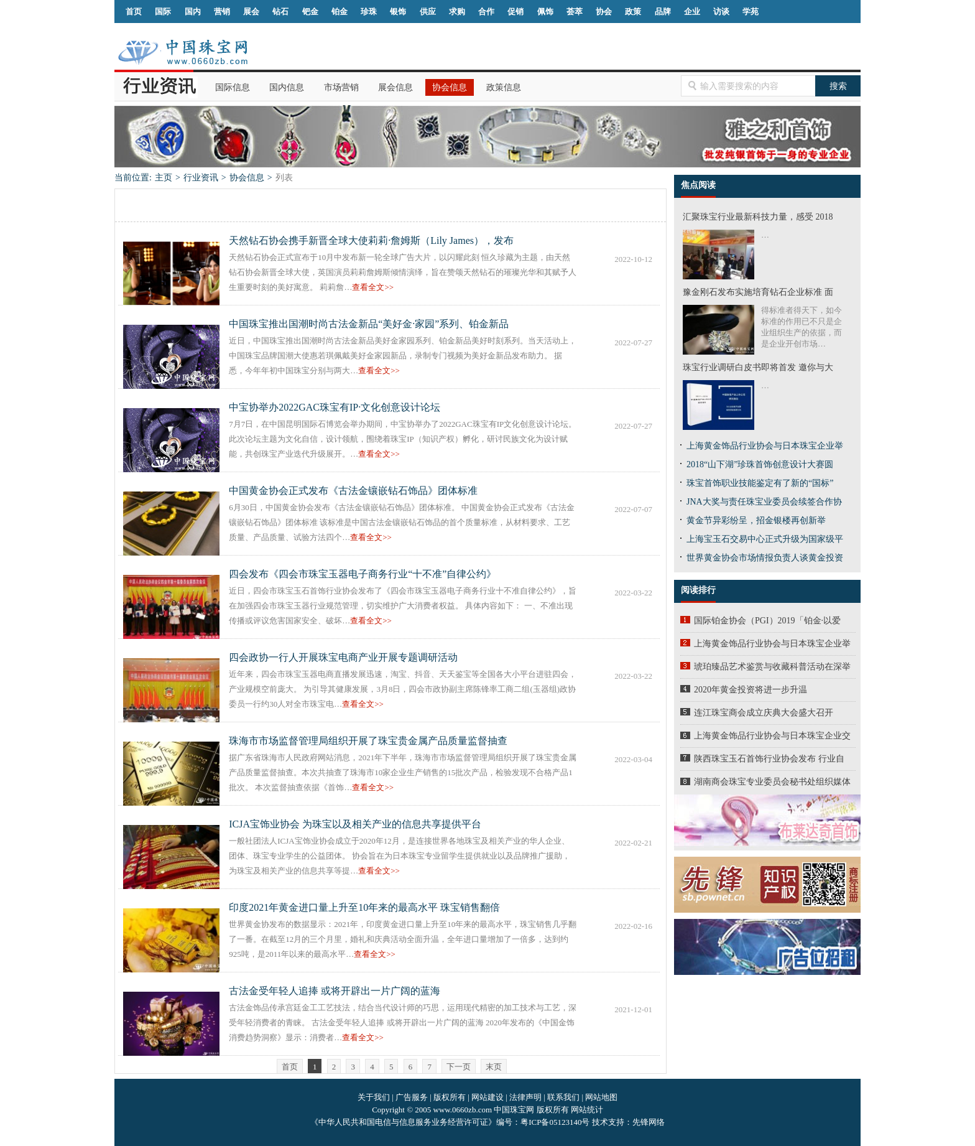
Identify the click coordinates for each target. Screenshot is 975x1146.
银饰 (398, 11)
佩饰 (545, 11)
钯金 (310, 11)
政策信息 (503, 87)
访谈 (721, 11)
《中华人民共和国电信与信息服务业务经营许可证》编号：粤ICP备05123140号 (450, 1122)
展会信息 (395, 87)
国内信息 (286, 87)
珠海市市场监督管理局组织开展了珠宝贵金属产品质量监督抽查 (368, 740)
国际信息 (232, 87)
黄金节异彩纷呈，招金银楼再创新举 (756, 520)
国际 (163, 11)
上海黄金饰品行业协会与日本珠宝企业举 (764, 445)
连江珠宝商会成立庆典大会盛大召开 (763, 712)
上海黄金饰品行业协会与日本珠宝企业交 (772, 735)
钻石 (280, 11)
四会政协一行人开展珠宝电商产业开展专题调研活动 (343, 657)
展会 (251, 11)
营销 (222, 11)
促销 (515, 11)
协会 (604, 11)
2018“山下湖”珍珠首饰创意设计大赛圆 (759, 464)
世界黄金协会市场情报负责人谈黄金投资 (764, 557)
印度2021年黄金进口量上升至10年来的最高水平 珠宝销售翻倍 (364, 907)
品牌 (663, 11)
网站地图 (601, 1097)
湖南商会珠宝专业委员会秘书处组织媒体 (772, 781)
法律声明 (525, 1097)
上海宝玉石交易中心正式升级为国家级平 (764, 539)
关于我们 (374, 1097)
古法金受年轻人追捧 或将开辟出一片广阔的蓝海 (334, 990)
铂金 (339, 11)
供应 (428, 11)
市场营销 (341, 87)
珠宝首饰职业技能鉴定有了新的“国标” (759, 483)
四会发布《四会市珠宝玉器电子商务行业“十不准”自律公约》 (362, 574)
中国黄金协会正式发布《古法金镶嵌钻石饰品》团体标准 (353, 490)
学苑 (750, 11)
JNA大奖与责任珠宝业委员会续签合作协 (764, 501)
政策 (633, 11)
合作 (486, 11)
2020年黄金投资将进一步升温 (750, 689)
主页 (163, 177)
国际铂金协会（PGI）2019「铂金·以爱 (767, 620)
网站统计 (587, 1109)
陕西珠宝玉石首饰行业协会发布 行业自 (769, 758)
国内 (193, 11)
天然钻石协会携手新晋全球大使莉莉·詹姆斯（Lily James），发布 (371, 240)
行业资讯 (200, 177)
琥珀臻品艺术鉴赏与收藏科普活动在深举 (772, 666)
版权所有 (449, 1097)
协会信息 (449, 87)
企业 (692, 11)
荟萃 (574, 11)
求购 (457, 11)
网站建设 (487, 1097)
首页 (134, 11)
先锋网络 (648, 1122)
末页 (494, 1066)
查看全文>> (373, 287)
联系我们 (563, 1097)
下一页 (458, 1066)
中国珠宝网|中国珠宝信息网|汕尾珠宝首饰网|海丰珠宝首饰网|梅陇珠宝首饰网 (182, 52)
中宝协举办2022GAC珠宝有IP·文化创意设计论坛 (334, 407)
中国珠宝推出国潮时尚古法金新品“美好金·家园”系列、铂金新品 (369, 324)
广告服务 (411, 1097)
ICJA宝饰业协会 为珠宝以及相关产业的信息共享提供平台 (355, 824)
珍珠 (369, 11)
